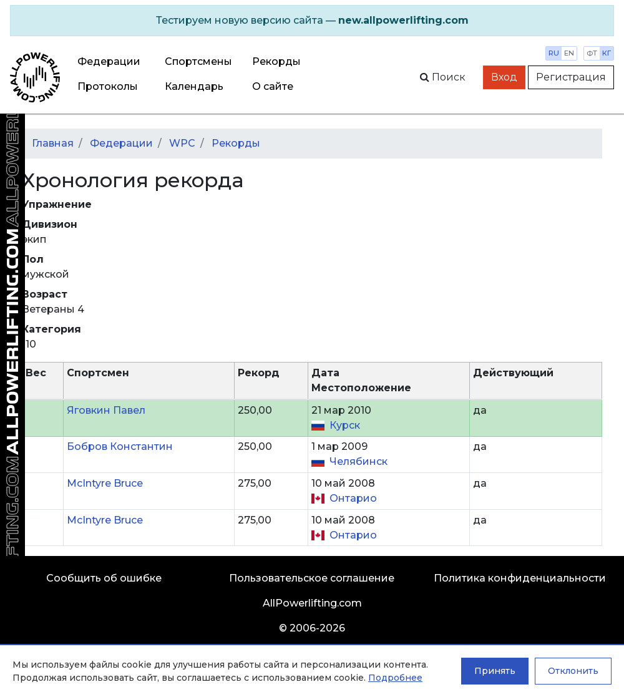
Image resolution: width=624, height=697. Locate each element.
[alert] (312, 20)
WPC (182, 143)
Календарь (194, 86)
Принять (494, 670)
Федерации (108, 61)
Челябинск (358, 461)
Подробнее (395, 677)
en (569, 53)
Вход (504, 77)
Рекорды (236, 143)
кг (606, 53)
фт (592, 53)
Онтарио (353, 498)
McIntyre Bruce (105, 483)
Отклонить (573, 670)
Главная (53, 143)
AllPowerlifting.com (312, 603)
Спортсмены (198, 61)
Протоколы (107, 86)
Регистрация (571, 77)
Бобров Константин (120, 446)
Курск (344, 425)
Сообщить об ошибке (104, 578)
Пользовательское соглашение (311, 578)
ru (553, 53)
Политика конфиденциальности (520, 578)
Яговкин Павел (106, 410)
